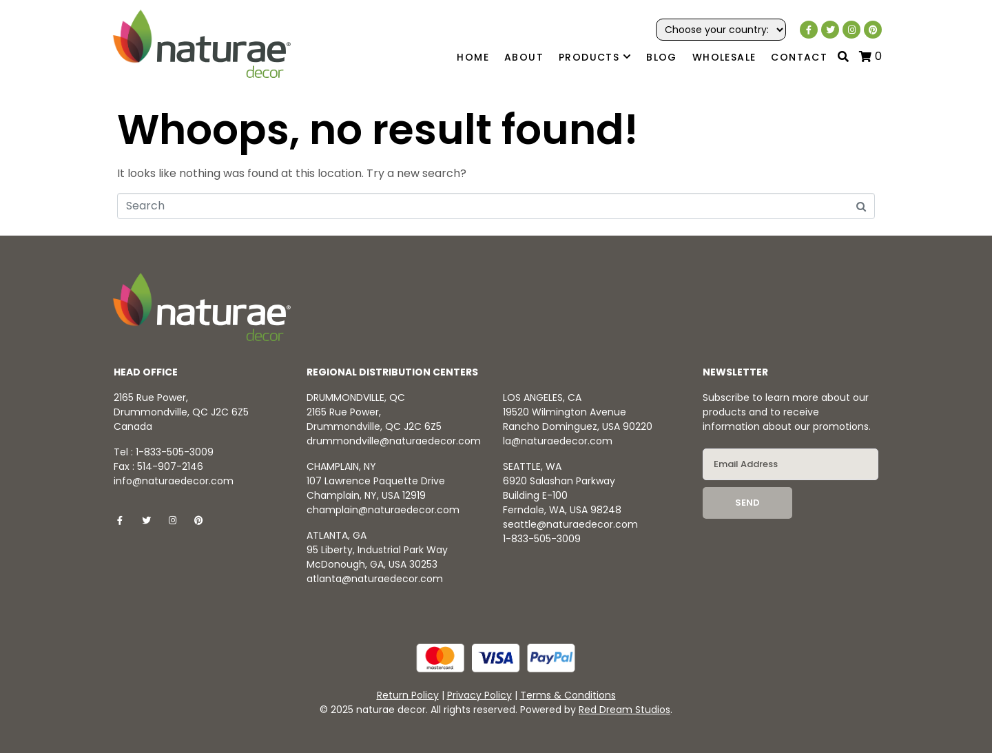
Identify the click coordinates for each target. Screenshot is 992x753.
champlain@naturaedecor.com (383, 510)
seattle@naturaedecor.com (570, 524)
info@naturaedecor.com (174, 481)
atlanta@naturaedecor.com (375, 579)
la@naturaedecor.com (557, 441)
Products (595, 57)
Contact (799, 57)
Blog (661, 57)
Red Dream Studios (624, 709)
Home (473, 57)
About (524, 57)
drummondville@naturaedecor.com (394, 441)
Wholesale (724, 57)
